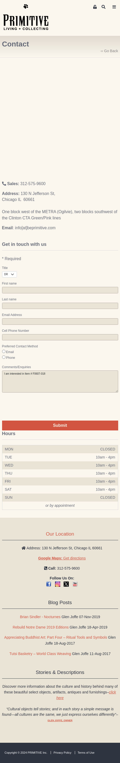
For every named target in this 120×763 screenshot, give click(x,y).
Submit (60, 425)
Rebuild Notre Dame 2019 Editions (41, 627)
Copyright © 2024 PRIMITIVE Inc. (26, 752)
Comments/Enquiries (16, 367)
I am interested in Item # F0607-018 (60, 381)
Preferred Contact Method (20, 346)
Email (10, 352)
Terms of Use (86, 752)
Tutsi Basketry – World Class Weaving (40, 654)
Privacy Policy (62, 752)
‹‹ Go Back (109, 51)
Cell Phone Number (15, 331)
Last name (9, 299)
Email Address (12, 315)
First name (9, 283)
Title (5, 268)
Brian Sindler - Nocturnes (40, 617)
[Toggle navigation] (114, 7)
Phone (10, 358)
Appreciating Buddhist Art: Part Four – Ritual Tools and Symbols (55, 637)
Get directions (62, 558)
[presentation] (41, 406)
